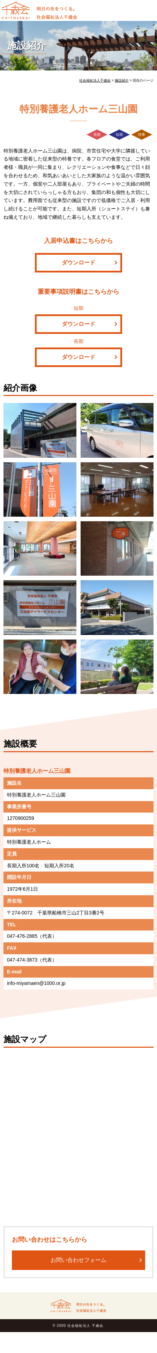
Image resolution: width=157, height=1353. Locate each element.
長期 (97, 134)
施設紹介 (26, 45)
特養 (141, 134)
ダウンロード (78, 263)
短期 (119, 134)
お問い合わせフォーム (78, 1260)
